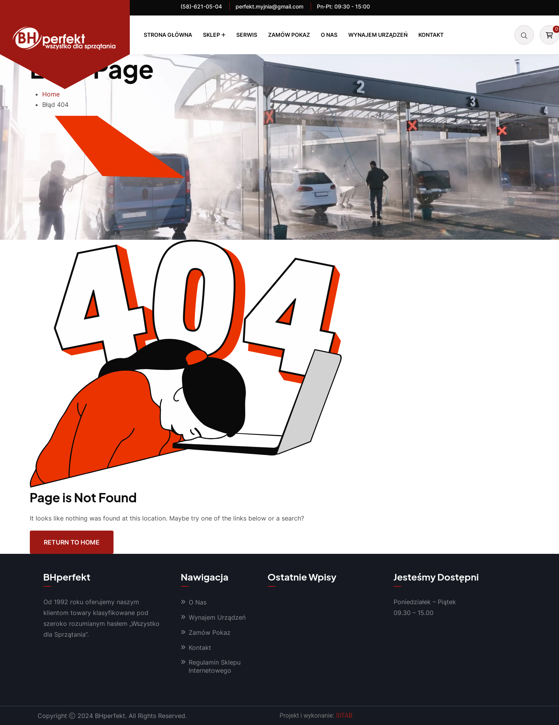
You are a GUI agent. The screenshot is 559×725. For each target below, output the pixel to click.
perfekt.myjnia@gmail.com (269, 6)
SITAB (344, 715)
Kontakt (431, 34)
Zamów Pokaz (289, 34)
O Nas (329, 34)
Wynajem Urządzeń (378, 34)
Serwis (246, 34)
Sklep (211, 34)
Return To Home (72, 542)
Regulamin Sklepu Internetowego (215, 666)
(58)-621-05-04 (201, 6)
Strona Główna (168, 34)
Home (51, 94)
